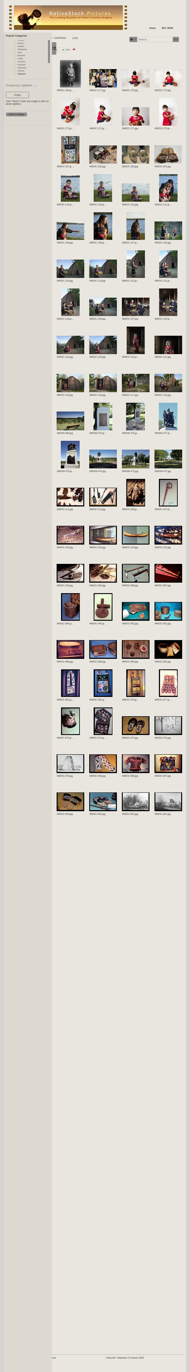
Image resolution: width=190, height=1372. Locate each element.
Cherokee (21, 61)
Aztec (19, 52)
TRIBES (83, 38)
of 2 (105, 49)
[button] (128, 40)
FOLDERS (69, 38)
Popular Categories (16, 35)
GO (171, 39)
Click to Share (16, 114)
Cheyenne (21, 65)
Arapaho (21, 46)
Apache (20, 43)
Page (88, 49)
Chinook (21, 71)
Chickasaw (21, 68)
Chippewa (21, 74)
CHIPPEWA (97, 38)
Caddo (20, 58)
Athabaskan (22, 49)
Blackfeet (21, 55)
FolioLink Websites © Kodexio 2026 (141, 1363)
